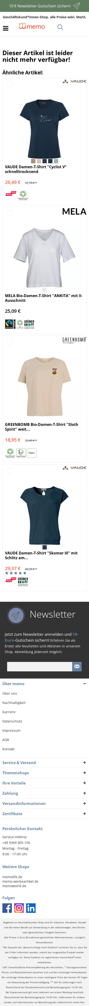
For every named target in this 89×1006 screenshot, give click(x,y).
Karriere (8, 712)
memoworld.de (14, 886)
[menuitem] (7, 28)
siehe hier (78, 1002)
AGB (5, 739)
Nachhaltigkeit (13, 702)
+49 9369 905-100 (16, 842)
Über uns (9, 693)
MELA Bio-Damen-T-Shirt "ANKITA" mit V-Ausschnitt (43, 298)
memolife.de (12, 877)
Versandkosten (44, 942)
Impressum (11, 730)
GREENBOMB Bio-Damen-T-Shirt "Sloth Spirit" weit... (41, 427)
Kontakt (8, 749)
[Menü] (7, 28)
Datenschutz (12, 721)
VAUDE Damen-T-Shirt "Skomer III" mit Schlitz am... (41, 555)
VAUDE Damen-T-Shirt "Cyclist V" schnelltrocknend (36, 169)
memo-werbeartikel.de (20, 881)
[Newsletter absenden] (77, 666)
